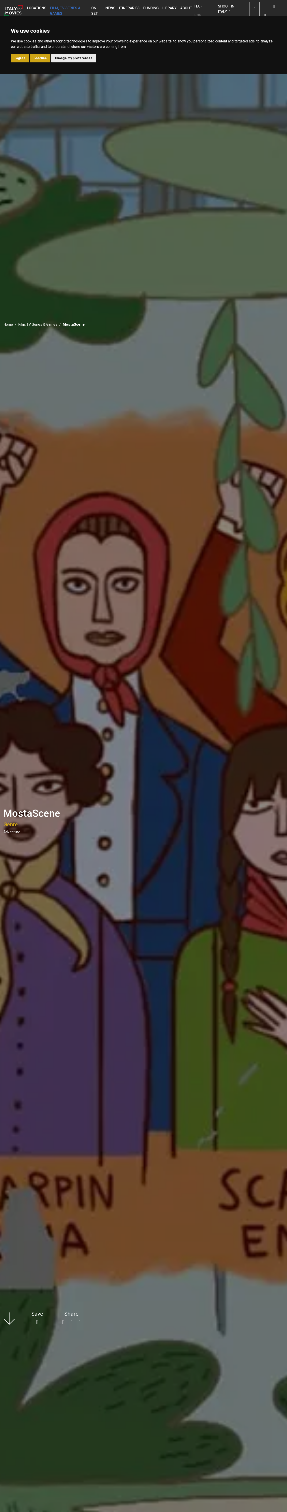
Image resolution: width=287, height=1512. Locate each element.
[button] (254, 6)
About (186, 8)
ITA (197, 6)
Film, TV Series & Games (65, 11)
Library (169, 8)
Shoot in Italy (226, 9)
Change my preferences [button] (73, 58)
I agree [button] (20, 58)
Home (8, 324)
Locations (36, 8)
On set (94, 11)
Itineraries (129, 8)
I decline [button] (40, 58)
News (110, 8)
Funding (151, 8)
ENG (197, 15)
